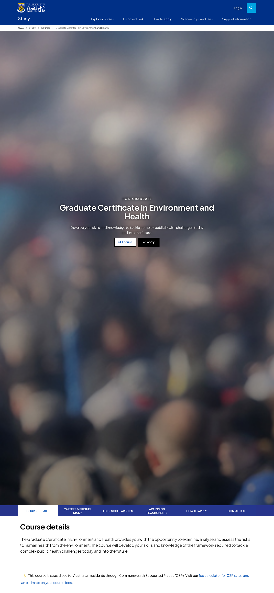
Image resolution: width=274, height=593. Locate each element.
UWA (21, 27)
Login (238, 8)
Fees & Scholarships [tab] (117, 511)
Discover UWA (133, 19)
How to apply (162, 19)
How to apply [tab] (196, 511)
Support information (236, 19)
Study (32, 27)
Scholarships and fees (197, 19)
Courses (45, 27)
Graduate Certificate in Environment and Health (82, 27)
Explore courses (102, 19)
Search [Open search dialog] (251, 8)
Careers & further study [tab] (77, 510)
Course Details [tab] (37, 511)
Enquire (127, 242)
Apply (151, 242)
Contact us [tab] (236, 511)
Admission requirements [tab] (156, 510)
